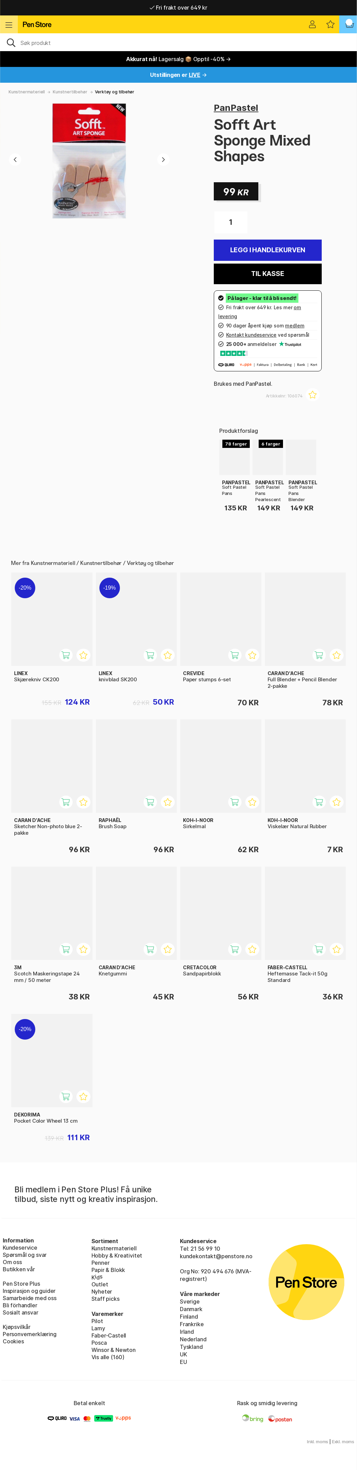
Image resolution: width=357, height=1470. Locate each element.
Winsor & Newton (113, 1349)
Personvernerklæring (30, 1334)
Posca (99, 1342)
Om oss (12, 1262)
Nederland (193, 1339)
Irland (187, 1331)
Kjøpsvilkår (16, 1326)
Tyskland (191, 1346)
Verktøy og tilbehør (114, 91)
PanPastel (236, 107)
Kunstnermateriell (27, 91)
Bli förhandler (20, 1305)
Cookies (13, 1341)
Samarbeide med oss (30, 1298)
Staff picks (105, 1298)
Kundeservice (20, 1247)
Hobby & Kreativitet (117, 1255)
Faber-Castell (108, 1335)
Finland (189, 1316)
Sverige (190, 1301)
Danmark (191, 1309)
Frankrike (192, 1324)
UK (183, 1354)
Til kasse (267, 274)
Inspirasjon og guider (29, 1290)
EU (183, 1361)
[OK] (178, 42)
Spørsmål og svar (25, 1254)
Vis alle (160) (108, 1357)
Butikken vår (19, 1269)
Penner (100, 1262)
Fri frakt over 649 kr (178, 7)
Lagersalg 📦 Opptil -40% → (178, 59)
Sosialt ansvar (20, 1312)
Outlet (99, 1284)
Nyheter (101, 1291)
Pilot (97, 1321)
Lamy (98, 1328)
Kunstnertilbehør (70, 91)
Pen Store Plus (21, 1283)
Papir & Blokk (108, 1269)
